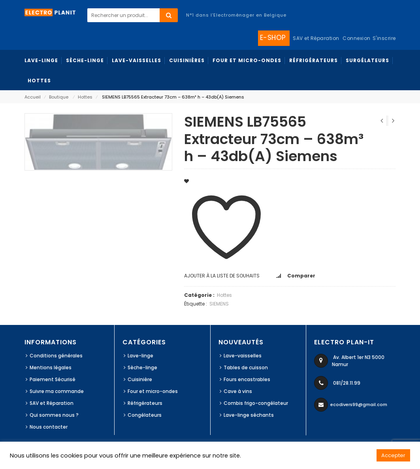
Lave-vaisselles (243, 355)
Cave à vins (238, 391)
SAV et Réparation (51, 403)
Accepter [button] (393, 455)
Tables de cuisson (246, 367)
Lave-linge (140, 355)
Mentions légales (51, 367)
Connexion (357, 38)
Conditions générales (56, 355)
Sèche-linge (142, 367)
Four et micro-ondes (153, 391)
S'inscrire (384, 38)
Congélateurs (145, 415)
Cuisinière (140, 379)
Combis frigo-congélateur (256, 403)
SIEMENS (219, 303)
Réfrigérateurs (145, 403)
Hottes (85, 97)
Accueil (32, 97)
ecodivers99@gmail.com (358, 404)
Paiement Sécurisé (52, 379)
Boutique (58, 97)
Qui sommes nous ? (54, 415)
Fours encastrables (247, 379)
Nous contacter (49, 426)
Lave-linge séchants (249, 415)
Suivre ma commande (57, 391)
